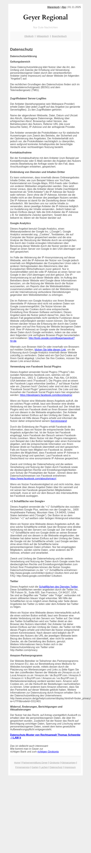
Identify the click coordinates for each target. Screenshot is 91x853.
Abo (64, 7)
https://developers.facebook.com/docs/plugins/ (46, 395)
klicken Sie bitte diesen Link (50, 349)
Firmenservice (22, 767)
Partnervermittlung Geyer (35, 762)
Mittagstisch (43, 36)
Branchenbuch (59, 36)
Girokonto (54, 762)
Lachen (44, 767)
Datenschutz (56, 767)
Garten (35, 767)
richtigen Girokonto (48, 751)
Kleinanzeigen (68, 762)
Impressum (70, 767)
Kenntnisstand (59, 421)
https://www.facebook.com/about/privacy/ (33, 478)
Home (17, 762)
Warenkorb (53, 7)
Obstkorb (29, 36)
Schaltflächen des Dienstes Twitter (58, 586)
